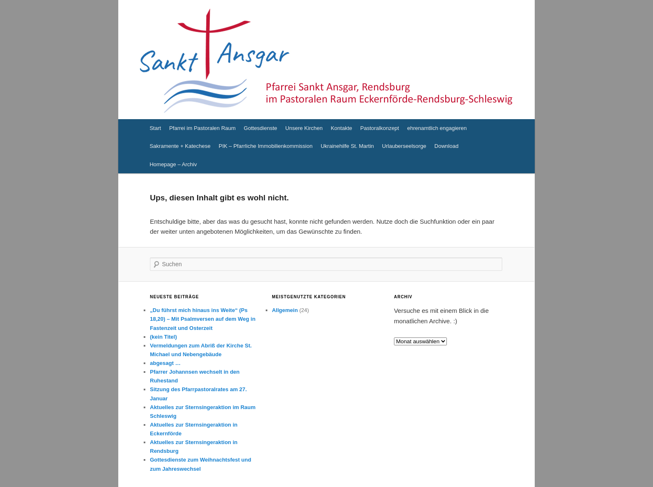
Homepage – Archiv (173, 164)
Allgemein (285, 310)
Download (446, 146)
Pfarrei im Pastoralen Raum (202, 128)
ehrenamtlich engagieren (437, 128)
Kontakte (341, 128)
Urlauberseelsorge (404, 146)
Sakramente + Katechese (180, 146)
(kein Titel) (163, 337)
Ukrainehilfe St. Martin (347, 146)
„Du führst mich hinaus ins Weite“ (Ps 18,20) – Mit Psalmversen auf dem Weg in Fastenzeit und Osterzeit (202, 319)
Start (155, 128)
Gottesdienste (260, 128)
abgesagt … (165, 363)
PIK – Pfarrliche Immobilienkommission (265, 146)
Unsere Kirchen (304, 128)
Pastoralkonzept (379, 128)
